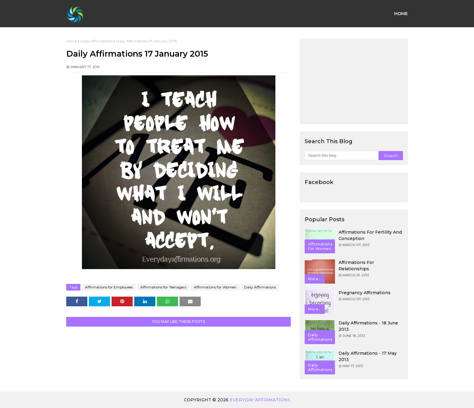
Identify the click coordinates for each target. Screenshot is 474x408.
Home (71, 41)
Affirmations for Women (215, 287)
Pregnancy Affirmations (365, 292)
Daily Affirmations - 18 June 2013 (368, 326)
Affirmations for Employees (109, 287)
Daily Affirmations (96, 41)
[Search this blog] (341, 155)
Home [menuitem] (401, 13)
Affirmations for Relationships (356, 265)
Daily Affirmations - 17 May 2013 (368, 356)
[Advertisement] (354, 81)
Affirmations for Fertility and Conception (370, 235)
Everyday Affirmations (260, 400)
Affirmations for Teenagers (163, 287)
